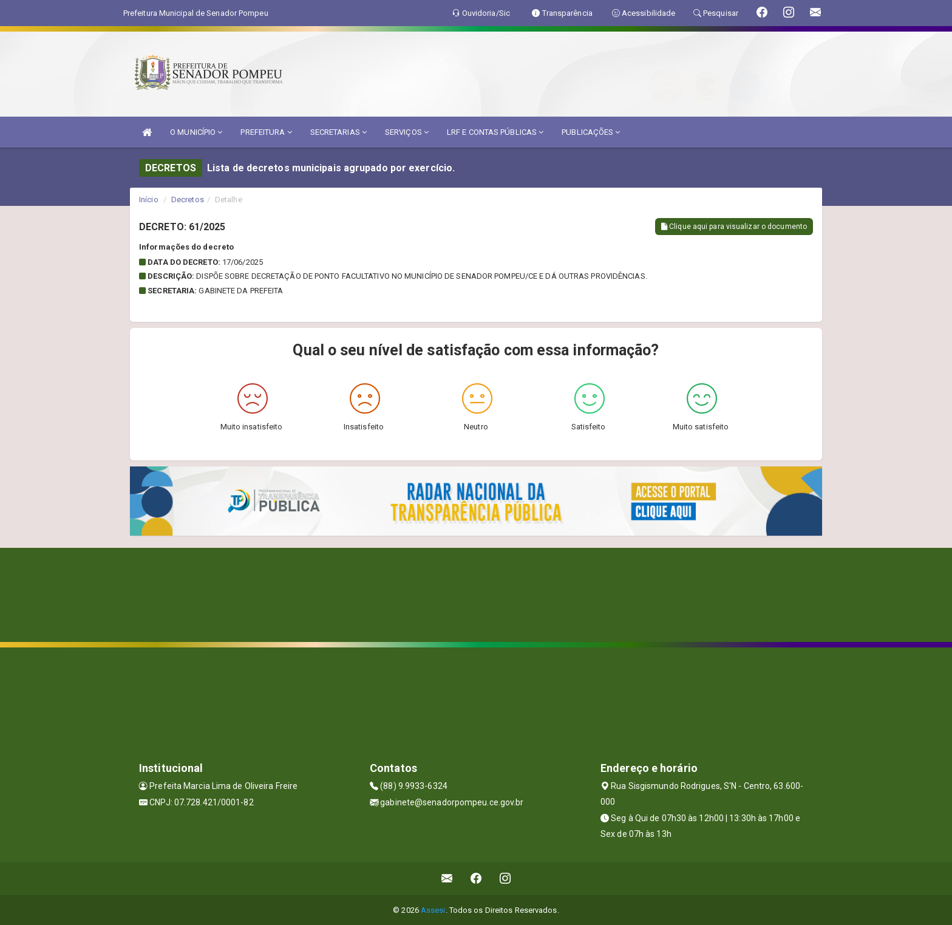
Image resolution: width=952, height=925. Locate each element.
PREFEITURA (265, 132)
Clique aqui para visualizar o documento (734, 226)
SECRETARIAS (338, 132)
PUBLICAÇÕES (591, 132)
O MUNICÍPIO (196, 132)
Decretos (187, 199)
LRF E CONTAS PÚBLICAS (495, 132)
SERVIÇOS (407, 132)
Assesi (433, 910)
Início (148, 199)
